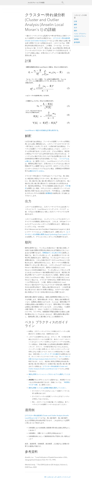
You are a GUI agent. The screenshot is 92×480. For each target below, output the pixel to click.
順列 (75, 31)
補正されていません (37, 171)
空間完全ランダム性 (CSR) (51, 252)
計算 (75, 21)
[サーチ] (63, 2)
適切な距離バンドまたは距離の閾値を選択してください (47, 387)
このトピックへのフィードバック (59, 476)
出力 (75, 27)
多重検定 (49, 193)
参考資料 (77, 42)
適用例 (76, 39)
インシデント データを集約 (49, 353)
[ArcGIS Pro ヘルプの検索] (44, 2)
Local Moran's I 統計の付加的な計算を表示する (41, 130)
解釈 (75, 24)
